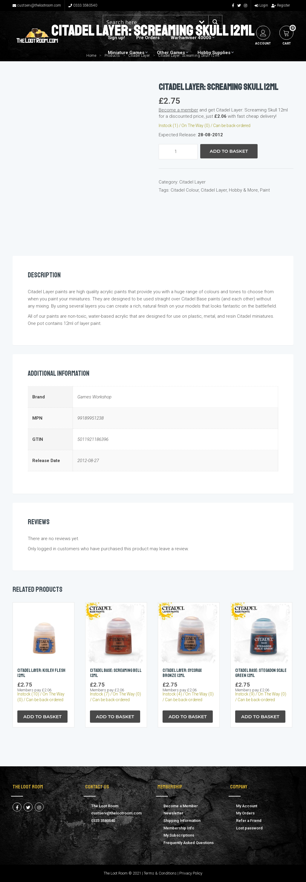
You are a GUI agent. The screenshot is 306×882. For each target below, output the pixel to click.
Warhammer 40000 (191, 37)
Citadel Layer (192, 182)
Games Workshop (94, 397)
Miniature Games (126, 52)
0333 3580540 (82, 5)
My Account (246, 806)
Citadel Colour (185, 190)
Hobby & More (243, 190)
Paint (265, 190)
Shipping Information (182, 820)
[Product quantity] (178, 151)
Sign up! (116, 37)
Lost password (249, 828)
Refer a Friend (248, 820)
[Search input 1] (149, 22)
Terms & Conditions (160, 873)
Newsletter (173, 813)
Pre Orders (148, 37)
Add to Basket (229, 151)
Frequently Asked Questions (188, 842)
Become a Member (180, 806)
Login (261, 5)
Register (280, 5)
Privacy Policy (190, 873)
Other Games (171, 52)
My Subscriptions (178, 835)
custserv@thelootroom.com (37, 5)
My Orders (245, 813)
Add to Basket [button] (42, 716)
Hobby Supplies (214, 52)
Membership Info (178, 828)
